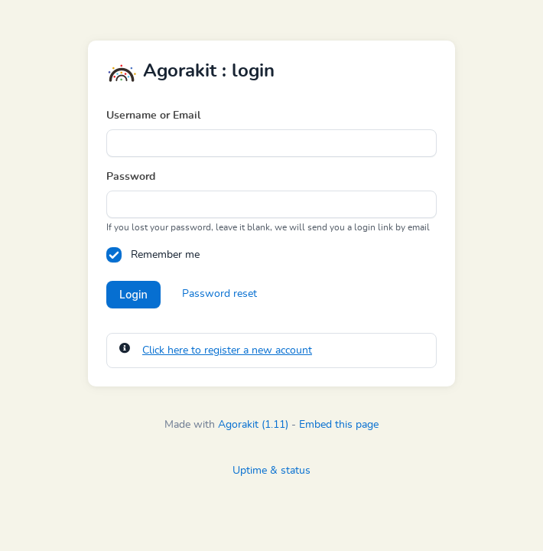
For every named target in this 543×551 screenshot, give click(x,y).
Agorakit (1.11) (253, 424)
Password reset (219, 294)
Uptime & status (271, 470)
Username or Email (153, 115)
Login (133, 294)
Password (130, 176)
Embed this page (339, 424)
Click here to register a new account (227, 350)
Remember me (165, 254)
